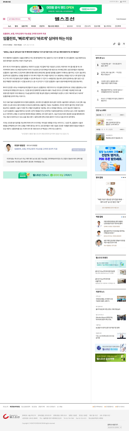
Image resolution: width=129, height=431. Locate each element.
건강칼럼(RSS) (109, 407)
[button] (121, 177)
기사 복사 (114, 44)
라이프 (33, 26)
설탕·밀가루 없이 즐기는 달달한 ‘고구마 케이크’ (113, 123)
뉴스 (9, 26)
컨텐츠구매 (41, 407)
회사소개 (5, 407)
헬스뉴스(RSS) (120, 407)
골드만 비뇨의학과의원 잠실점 (105, 271)
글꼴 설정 (124, 44)
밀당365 (70, 26)
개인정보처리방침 (15, 407)
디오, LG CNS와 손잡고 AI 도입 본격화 (105, 337)
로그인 (124, 1)
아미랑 (78, 26)
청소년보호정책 (25, 407)
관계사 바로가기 (113, 424)
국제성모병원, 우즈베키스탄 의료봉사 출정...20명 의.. (104, 300)
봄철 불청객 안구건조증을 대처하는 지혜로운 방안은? (114, 232)
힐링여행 (97, 26)
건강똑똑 (118, 26)
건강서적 (87, 26)
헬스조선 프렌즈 (53, 26)
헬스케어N (107, 26)
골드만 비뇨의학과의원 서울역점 (102, 280)
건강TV (42, 26)
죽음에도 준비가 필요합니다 (114, 138)
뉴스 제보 (59, 407)
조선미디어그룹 (113, 1)
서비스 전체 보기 (50, 407)
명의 (16, 26)
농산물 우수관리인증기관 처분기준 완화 (107, 328)
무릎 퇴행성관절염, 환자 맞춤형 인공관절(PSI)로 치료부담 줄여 (113, 222)
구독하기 (122, 115)
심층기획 (25, 26)
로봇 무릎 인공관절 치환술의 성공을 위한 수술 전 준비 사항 (114, 241)
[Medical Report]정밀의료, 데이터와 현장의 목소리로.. (104, 318)
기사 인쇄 (119, 44)
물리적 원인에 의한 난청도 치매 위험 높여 (108, 309)
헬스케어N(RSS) (98, 407)
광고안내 (34, 407)
